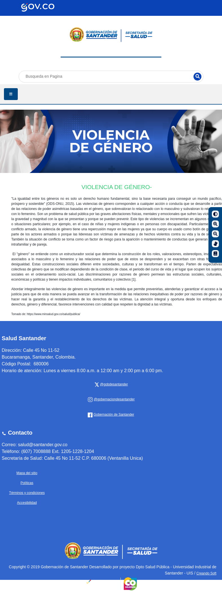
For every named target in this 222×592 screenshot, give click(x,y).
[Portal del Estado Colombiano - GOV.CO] (38, 7)
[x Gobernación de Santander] (113, 384)
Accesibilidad (27, 503)
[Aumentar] (215, 223)
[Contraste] (215, 214)
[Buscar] (197, 77)
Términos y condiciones (27, 493)
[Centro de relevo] (215, 243)
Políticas (27, 483)
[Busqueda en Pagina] (111, 76)
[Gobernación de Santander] (113, 399)
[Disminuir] (215, 233)
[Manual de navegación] (215, 253)
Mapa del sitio (26, 473)
